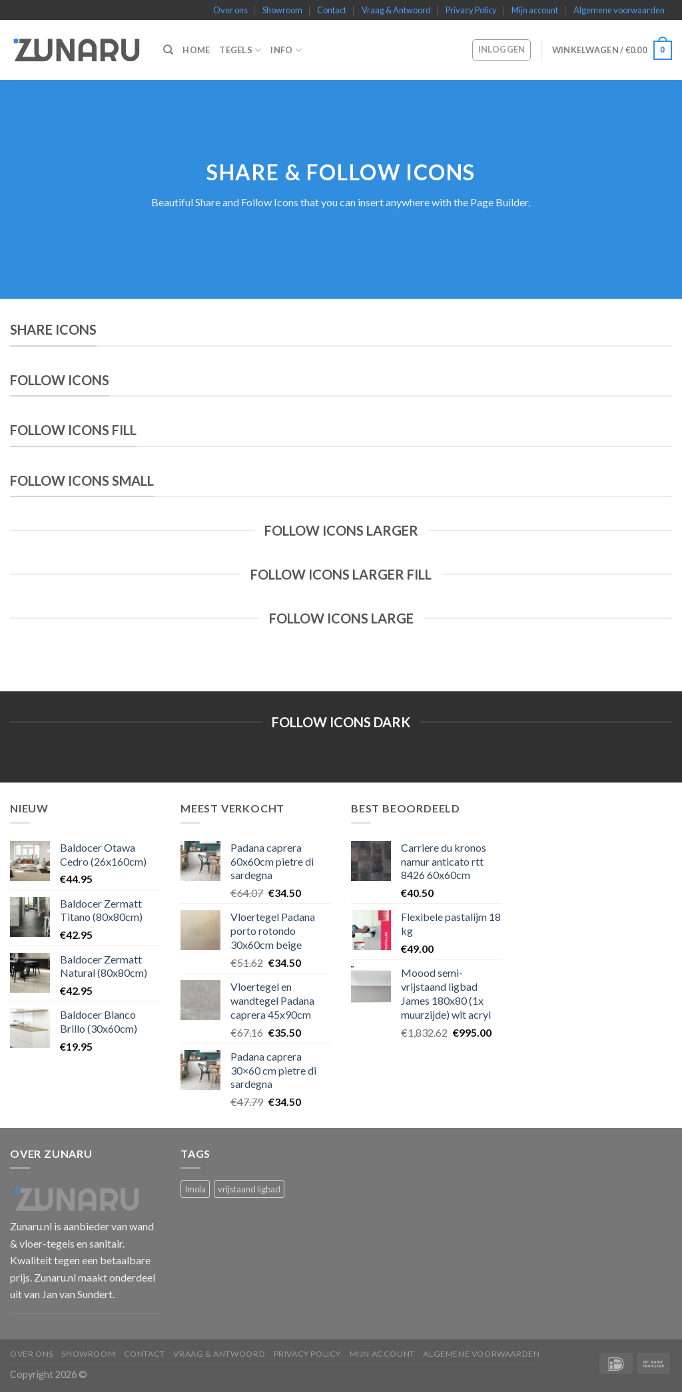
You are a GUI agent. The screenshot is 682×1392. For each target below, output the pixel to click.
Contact (331, 10)
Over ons (230, 10)
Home (196, 50)
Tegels (240, 50)
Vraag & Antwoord (396, 10)
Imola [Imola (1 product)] (195, 1189)
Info (285, 50)
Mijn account (535, 10)
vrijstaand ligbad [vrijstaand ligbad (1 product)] (249, 1189)
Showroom (282, 10)
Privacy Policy (471, 10)
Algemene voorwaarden (619, 10)
